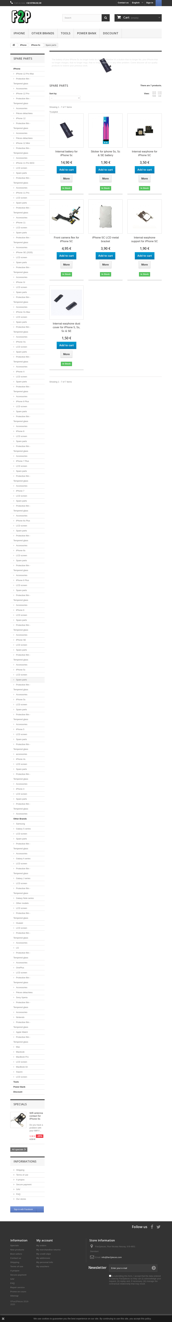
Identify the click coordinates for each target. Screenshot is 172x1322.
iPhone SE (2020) (24, 252)
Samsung (20, 824)
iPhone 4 (19, 789)
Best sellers (16, 1254)
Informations (25, 1161)
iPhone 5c (20, 669)
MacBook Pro (22, 1057)
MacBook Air (21, 1067)
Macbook (19, 1052)
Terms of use (22, 1175)
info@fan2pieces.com (112, 1257)
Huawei (19, 923)
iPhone (19, 33)
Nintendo (19, 1017)
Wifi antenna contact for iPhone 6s (36, 1116)
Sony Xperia (21, 997)
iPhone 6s (20, 550)
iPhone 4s (20, 759)
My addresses (43, 1258)
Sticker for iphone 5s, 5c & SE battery (105, 153)
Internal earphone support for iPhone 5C (144, 239)
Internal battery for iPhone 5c (66, 153)
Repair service (17, 1287)
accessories (21, 754)
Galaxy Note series (24, 898)
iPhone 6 (19, 610)
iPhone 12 (20, 118)
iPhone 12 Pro (22, 93)
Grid (154, 94)
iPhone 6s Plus (22, 520)
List (160, 94)
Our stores (21, 1199)
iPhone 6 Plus (22, 580)
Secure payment (23, 1184)
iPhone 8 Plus (22, 401)
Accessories (21, 88)
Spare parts (21, 173)
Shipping (20, 1170)
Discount (110, 33)
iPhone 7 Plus (22, 461)
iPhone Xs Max (22, 312)
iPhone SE (20, 640)
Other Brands (43, 33)
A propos (20, 1179)
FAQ (18, 1194)
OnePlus (19, 967)
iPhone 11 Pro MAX (24, 163)
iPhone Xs (20, 342)
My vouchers (42, 1266)
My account (44, 1240)
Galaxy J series (22, 878)
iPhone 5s (20, 699)
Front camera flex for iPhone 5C (66, 239)
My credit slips (43, 1254)
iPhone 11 (20, 222)
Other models (22, 903)
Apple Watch (21, 1032)
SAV (18, 1189)
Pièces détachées (24, 113)
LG (17, 948)
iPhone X (19, 371)
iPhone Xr (20, 282)
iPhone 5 (19, 729)
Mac (17, 1047)
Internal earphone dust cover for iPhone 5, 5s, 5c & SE (66, 327)
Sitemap (14, 1296)
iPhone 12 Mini (22, 143)
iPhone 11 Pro (22, 193)
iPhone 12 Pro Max (24, 74)
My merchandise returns (48, 1250)
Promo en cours (18, 1291)
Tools (65, 33)
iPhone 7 (19, 491)
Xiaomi (18, 1072)
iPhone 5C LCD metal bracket (105, 239)
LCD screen (21, 168)
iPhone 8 (19, 431)
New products (17, 1250)
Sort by (53, 93)
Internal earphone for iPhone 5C (144, 153)
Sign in (149, 2)
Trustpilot (53, 112)
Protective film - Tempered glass (21, 81)
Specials (20, 1104)
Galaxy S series (23, 829)
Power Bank (86, 33)
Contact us (123, 2)
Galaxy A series (22, 858)
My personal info (44, 1262)
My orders (41, 1245)
